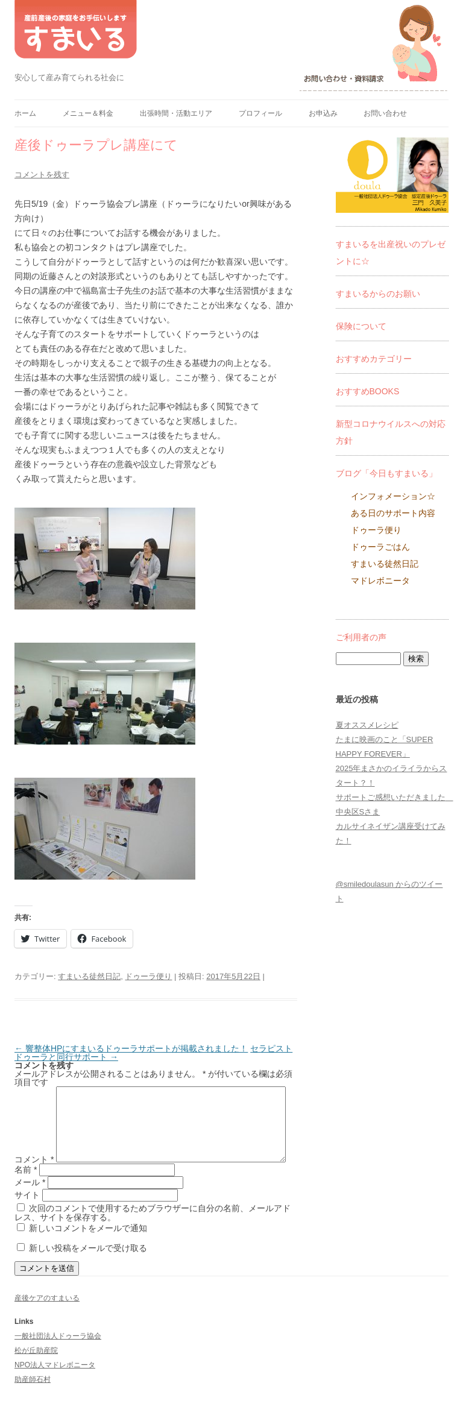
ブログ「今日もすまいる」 (386, 473)
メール (29, 1205)
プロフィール (260, 113)
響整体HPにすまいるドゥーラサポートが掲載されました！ (131, 1048)
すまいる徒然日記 (89, 976)
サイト (27, 1218)
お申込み (323, 113)
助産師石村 (32, 1402)
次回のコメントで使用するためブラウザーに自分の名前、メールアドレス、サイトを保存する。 (152, 1235)
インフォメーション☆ (393, 496)
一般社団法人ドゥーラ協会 (57, 1359)
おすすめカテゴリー (374, 359)
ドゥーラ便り (148, 976)
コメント (34, 1090)
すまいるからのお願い (378, 293)
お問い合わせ (385, 113)
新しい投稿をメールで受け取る (88, 1271)
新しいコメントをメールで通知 (88, 1251)
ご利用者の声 (361, 637)
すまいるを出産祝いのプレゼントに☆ (391, 252)
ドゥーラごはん (380, 547)
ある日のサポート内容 (393, 513)
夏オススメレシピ (367, 724)
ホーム (25, 113)
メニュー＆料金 (88, 113)
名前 (25, 1192)
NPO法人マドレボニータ (54, 1388)
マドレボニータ (380, 580)
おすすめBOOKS (368, 391)
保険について (361, 326)
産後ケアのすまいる (47, 1321)
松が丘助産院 (36, 1373)
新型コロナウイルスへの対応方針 (391, 432)
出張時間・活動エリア (176, 113)
